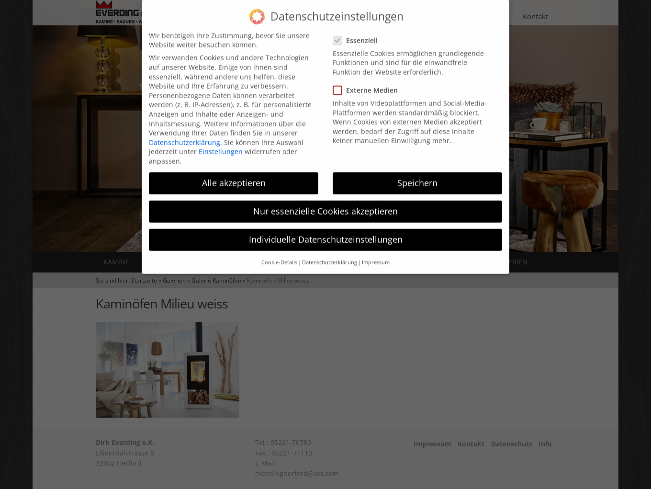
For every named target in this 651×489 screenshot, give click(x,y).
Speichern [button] (417, 173)
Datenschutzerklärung (184, 132)
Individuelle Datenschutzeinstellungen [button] (326, 230)
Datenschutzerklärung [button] (329, 253)
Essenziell (358, 30)
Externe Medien (368, 81)
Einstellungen (221, 142)
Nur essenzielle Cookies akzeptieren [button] (325, 202)
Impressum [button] (376, 253)
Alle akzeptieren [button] (234, 173)
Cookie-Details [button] (279, 253)
